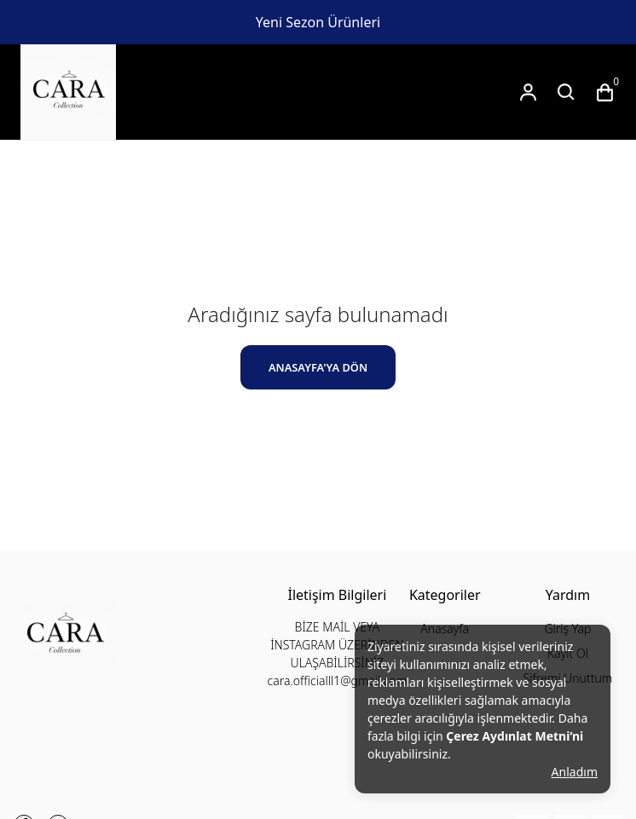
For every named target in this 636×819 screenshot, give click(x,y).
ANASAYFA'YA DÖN (318, 367)
